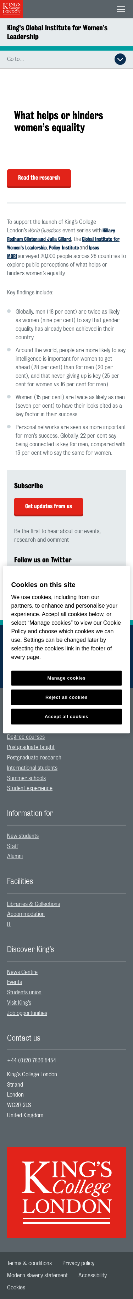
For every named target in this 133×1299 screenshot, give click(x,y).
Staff (12, 846)
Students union (24, 992)
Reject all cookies (66, 697)
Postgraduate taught (31, 747)
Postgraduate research (34, 758)
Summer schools (26, 778)
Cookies (16, 1287)
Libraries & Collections (33, 904)
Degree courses (26, 737)
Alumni (15, 856)
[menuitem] (66, 737)
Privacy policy (78, 1263)
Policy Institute (64, 247)
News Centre (22, 972)
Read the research (39, 178)
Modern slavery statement (37, 1275)
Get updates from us (48, 506)
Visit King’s (19, 1003)
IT (9, 924)
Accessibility (92, 1275)
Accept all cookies (66, 716)
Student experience (29, 788)
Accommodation (26, 914)
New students (23, 836)
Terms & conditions (29, 1263)
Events (14, 982)
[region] (66, 649)
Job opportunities (27, 1013)
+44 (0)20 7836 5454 (31, 1060)
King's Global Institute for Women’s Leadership (57, 32)
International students (32, 768)
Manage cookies (67, 678)
